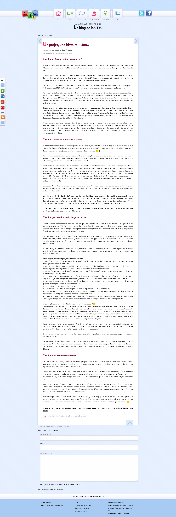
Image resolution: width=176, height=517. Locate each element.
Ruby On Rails (67, 50)
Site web (42, 443)
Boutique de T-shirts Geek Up (52, 505)
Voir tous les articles (45, 36)
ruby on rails (81, 416)
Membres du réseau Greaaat (119, 513)
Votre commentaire (46, 453)
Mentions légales (81, 511)
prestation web (71, 416)
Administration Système (56, 416)
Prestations (56, 50)
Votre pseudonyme (46, 434)
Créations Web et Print (83, 505)
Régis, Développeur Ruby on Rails (120, 505)
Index (45, 408)
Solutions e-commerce (83, 508)
